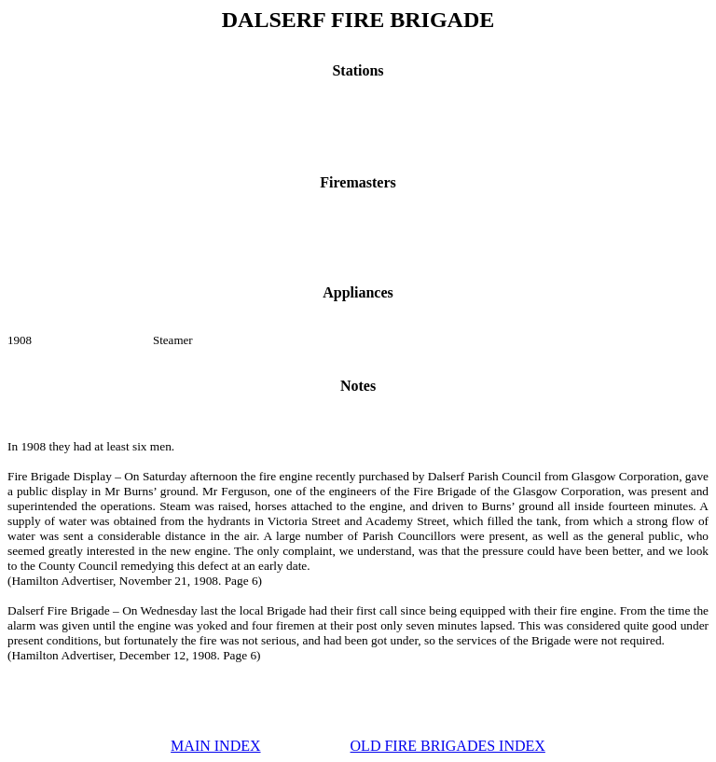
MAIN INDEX (215, 746)
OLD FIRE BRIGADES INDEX (448, 746)
